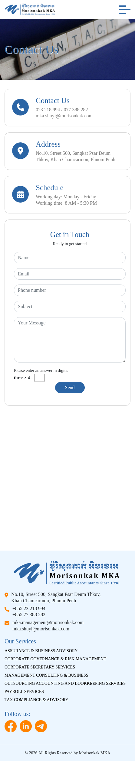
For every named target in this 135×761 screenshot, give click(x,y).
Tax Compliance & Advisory (36, 700)
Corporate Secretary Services (40, 667)
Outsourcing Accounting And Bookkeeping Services (65, 683)
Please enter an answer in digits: (41, 370)
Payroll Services (24, 691)
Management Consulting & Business (46, 675)
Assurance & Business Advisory (41, 651)
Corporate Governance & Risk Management (55, 659)
